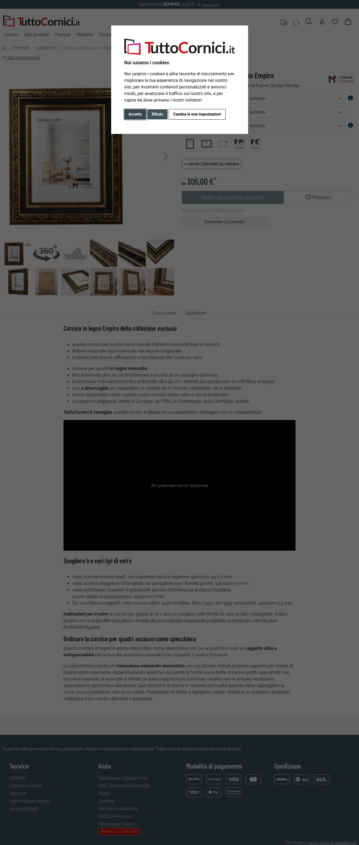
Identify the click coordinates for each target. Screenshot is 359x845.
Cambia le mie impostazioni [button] (197, 114)
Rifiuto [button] (157, 114)
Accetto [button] (135, 114)
